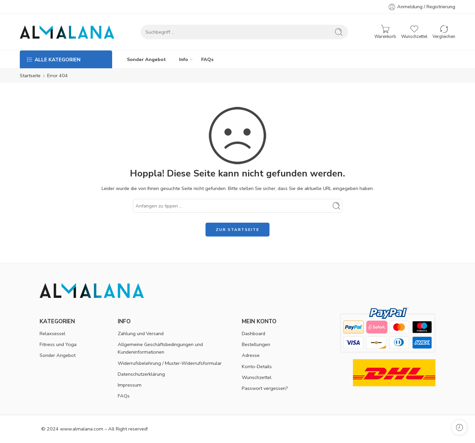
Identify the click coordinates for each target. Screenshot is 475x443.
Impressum (130, 385)
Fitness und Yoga (58, 344)
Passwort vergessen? (265, 388)
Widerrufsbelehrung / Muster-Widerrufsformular (170, 363)
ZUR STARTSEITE (237, 229)
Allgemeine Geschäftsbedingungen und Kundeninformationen (160, 348)
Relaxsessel (52, 333)
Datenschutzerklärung (141, 374)
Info (183, 59)
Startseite (30, 75)
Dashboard (253, 333)
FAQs (207, 59)
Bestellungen (256, 344)
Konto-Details (257, 366)
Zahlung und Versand (141, 333)
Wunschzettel (256, 377)
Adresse (251, 355)
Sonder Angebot (146, 59)
